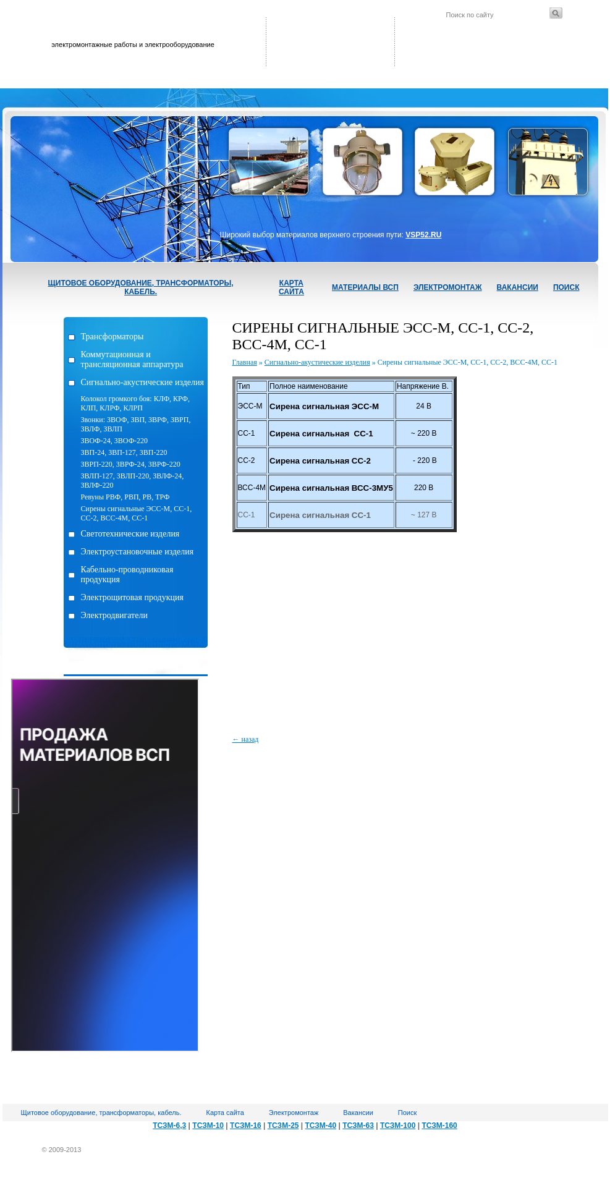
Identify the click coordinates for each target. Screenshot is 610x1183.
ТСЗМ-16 (245, 1125)
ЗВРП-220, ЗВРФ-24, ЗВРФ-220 (130, 464)
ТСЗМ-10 (208, 1125)
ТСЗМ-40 (321, 1125)
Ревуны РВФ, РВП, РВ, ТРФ (125, 497)
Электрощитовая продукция (132, 597)
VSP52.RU (423, 235)
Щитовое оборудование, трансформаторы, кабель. (141, 287)
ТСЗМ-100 (397, 1125)
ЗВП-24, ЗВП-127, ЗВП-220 (124, 452)
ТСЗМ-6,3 (169, 1125)
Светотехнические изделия (130, 533)
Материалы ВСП (365, 287)
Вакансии (517, 287)
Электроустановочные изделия (137, 551)
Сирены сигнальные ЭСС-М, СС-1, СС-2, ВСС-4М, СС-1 (136, 513)
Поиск (566, 287)
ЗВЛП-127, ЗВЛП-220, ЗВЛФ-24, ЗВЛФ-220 (132, 481)
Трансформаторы (112, 336)
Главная (244, 362)
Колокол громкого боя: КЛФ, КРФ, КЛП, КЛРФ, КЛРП (135, 403)
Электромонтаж (447, 287)
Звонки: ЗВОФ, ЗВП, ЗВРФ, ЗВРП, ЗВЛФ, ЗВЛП (136, 424)
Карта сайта (291, 287)
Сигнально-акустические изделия (142, 382)
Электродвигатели (114, 615)
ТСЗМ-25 (283, 1125)
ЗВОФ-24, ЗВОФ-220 (114, 440)
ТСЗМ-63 (358, 1125)
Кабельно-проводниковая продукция (127, 574)
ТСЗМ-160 (439, 1125)
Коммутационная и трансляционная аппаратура (132, 359)
